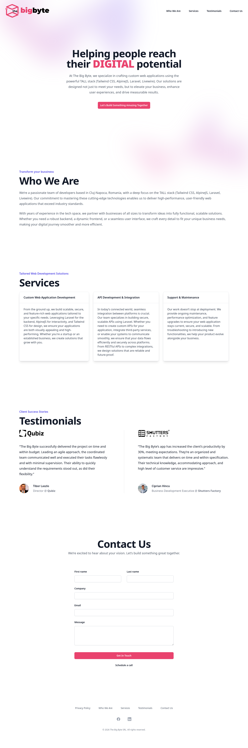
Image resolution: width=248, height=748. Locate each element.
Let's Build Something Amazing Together (124, 105)
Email (77, 605)
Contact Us (236, 11)
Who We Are (173, 11)
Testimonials (214, 11)
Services (193, 11)
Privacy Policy (82, 708)
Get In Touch (124, 655)
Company (80, 588)
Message (79, 622)
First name (80, 571)
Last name (133, 571)
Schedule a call (124, 665)
